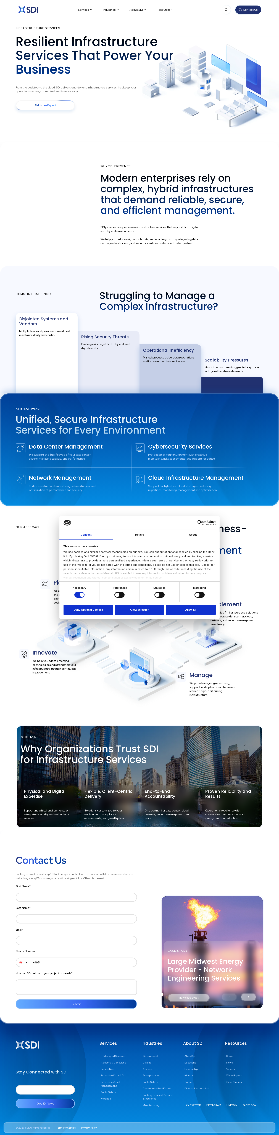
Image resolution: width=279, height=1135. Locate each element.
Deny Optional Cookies (88, 609)
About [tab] (193, 534)
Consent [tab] (86, 534)
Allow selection (139, 609)
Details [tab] (139, 534)
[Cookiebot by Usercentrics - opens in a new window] (200, 522)
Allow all (190, 609)
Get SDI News (45, 1103)
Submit (76, 1004)
